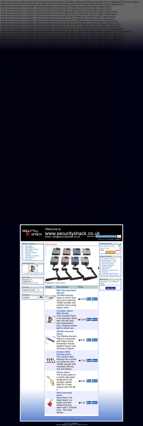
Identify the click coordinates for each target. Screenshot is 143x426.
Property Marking (30, 252)
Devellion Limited (67, 424)
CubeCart (74, 423)
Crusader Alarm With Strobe (33, 273)
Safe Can (105, 272)
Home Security (30, 257)
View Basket (110, 252)
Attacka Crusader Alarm (110, 270)
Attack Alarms (29, 247)
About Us (64, 419)
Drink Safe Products (32, 249)
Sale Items (28, 259)
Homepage (28, 246)
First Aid (27, 254)
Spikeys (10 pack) (108, 265)
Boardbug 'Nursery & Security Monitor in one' (108, 259)
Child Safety (29, 251)
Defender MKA (107, 267)
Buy (89, 299)
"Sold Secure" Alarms (32, 256)
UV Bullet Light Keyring (110, 273)
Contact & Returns (75, 419)
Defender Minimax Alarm (111, 275)
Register (118, 239)
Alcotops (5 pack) (108, 263)
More (94, 299)
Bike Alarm (105, 268)
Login (111, 239)
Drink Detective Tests (109, 262)
